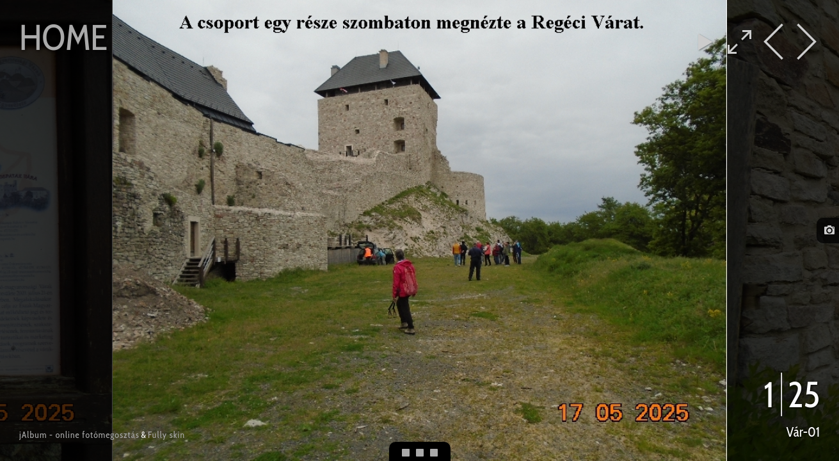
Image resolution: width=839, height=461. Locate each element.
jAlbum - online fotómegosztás (79, 435)
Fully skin (166, 435)
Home (63, 37)
